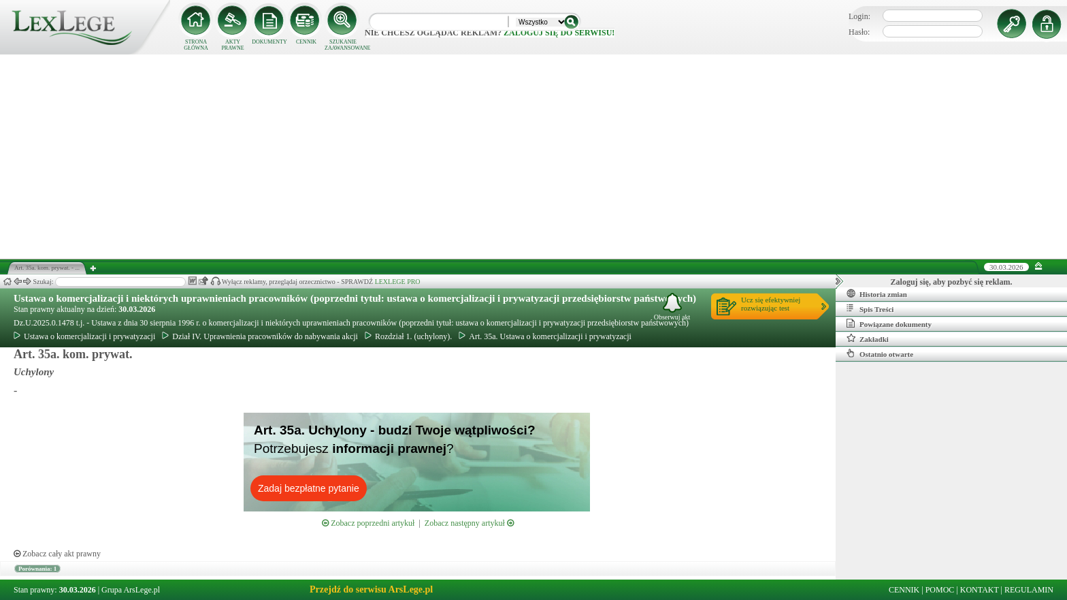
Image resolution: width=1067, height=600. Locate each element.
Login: (859, 16)
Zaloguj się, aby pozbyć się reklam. (952, 282)
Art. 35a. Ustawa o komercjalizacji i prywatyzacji (545, 336)
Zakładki (868, 338)
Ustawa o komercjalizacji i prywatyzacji (84, 336)
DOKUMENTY (269, 42)
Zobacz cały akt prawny (57, 553)
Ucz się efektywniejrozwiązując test (770, 304)
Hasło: (859, 32)
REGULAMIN (1028, 590)
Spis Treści (870, 308)
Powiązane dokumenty (889, 323)
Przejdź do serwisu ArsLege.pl (371, 589)
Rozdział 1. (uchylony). (408, 336)
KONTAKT (979, 590)
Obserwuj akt (672, 307)
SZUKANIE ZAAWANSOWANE (343, 45)
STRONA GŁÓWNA (196, 45)
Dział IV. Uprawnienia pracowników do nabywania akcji (260, 336)
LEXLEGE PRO (398, 281)
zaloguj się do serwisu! (559, 32)
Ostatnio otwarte (880, 353)
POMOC (940, 590)
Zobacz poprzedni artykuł (368, 523)
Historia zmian (877, 293)
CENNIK (306, 42)
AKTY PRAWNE (232, 45)
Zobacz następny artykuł (469, 523)
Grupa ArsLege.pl (130, 590)
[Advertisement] (533, 156)
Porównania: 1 (37, 568)
